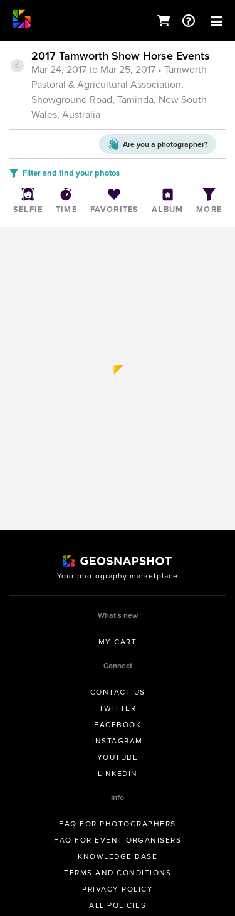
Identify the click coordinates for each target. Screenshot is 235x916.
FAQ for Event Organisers (117, 839)
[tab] (117, 86)
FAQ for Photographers (117, 823)
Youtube (117, 757)
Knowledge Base (117, 856)
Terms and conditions (117, 872)
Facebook (117, 724)
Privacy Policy (117, 888)
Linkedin (118, 773)
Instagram (117, 740)
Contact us (117, 691)
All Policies (117, 905)
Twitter (118, 708)
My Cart (117, 641)
